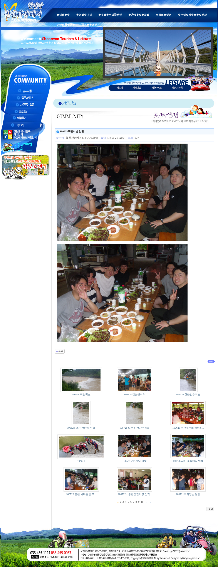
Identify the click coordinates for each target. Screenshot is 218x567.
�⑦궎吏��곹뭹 (138, 14)
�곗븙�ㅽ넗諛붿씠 (110, 14)
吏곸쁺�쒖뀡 (163, 14)
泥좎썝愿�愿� (66, 24)
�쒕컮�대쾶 (84, 14)
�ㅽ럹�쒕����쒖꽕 (192, 14)
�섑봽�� (63, 14)
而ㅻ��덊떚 (89, 24)
